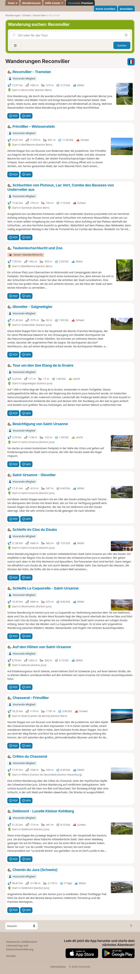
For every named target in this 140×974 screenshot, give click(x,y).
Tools (12, 3)
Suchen (121, 45)
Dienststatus (58, 966)
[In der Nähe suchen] (126, 35)
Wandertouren (31, 3)
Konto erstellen (105, 9)
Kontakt (11, 956)
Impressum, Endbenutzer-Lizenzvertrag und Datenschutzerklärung (22, 945)
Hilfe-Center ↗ (54, 3)
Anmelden (126, 9)
